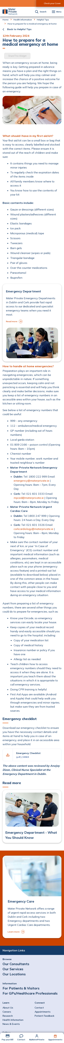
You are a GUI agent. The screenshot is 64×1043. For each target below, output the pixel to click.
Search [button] (43, 12)
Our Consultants (16, 964)
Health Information (22, 20)
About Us (8, 1007)
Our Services (13, 969)
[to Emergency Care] (32, 897)
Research (8, 1015)
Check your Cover (52, 3)
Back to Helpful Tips (19, 29)
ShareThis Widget (17, 56)
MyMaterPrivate (36, 1039)
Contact (21, 1039)
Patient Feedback (44, 1015)
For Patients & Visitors (21, 988)
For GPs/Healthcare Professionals (30, 993)
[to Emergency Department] (32, 323)
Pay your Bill (7, 1039)
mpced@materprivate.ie (29, 497)
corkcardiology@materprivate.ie (33, 529)
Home (6, 20)
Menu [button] (58, 12)
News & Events (11, 1023)
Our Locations (14, 974)
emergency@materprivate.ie (31, 480)
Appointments (55, 1039)
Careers (7, 1011)
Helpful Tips (43, 20)
